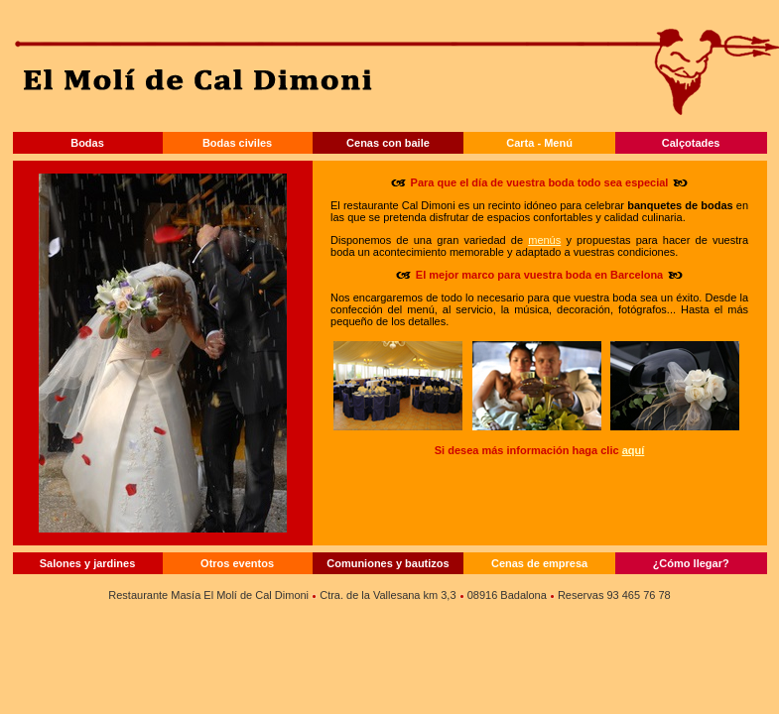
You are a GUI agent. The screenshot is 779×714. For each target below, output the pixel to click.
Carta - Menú (539, 143)
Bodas (87, 143)
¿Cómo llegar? (691, 563)
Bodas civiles (237, 143)
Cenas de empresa (539, 563)
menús (544, 240)
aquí (633, 450)
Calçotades (691, 143)
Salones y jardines (88, 563)
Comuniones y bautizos (387, 563)
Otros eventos (237, 563)
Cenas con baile (388, 143)
